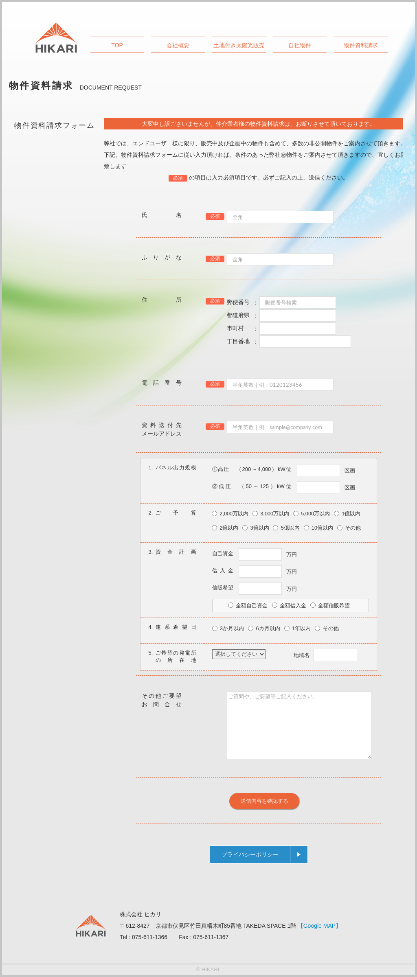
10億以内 (318, 528)
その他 (349, 528)
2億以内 (225, 528)
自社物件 (299, 45)
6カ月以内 (264, 628)
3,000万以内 (270, 513)
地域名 (325, 655)
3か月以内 (228, 628)
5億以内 (286, 528)
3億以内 (255, 528)
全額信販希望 (330, 605)
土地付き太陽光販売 (239, 45)
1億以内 (347, 513)
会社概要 (178, 45)
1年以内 (297, 628)
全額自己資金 (248, 605)
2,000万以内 (230, 513)
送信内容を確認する (264, 800)
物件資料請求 (361, 45)
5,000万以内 (311, 513)
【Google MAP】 (319, 925)
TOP (117, 45)
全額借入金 (289, 605)
